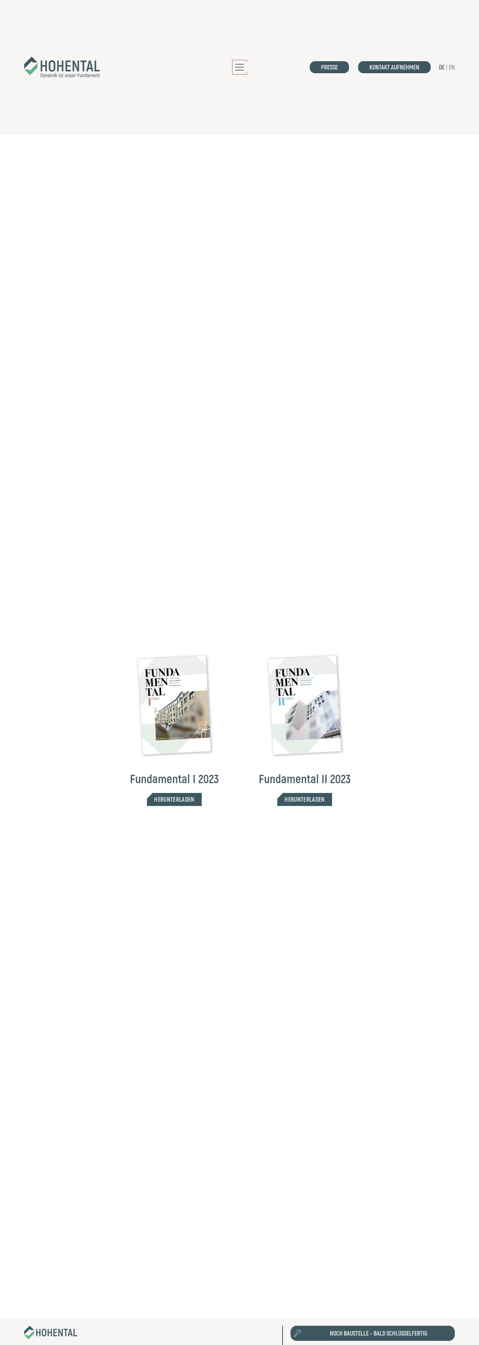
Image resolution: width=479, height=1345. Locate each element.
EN (452, 67)
